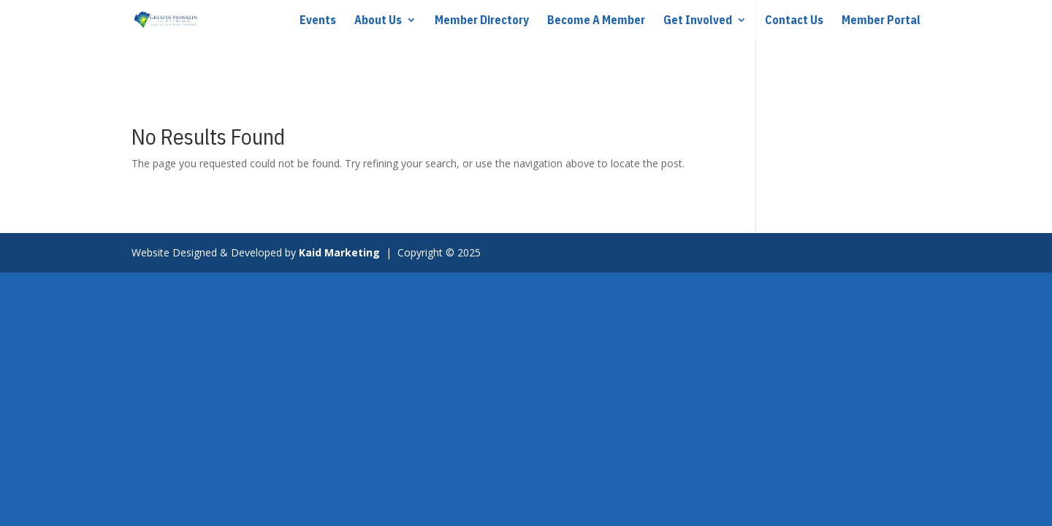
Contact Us (794, 21)
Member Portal (881, 21)
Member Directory (482, 21)
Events (318, 21)
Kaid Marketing (341, 252)
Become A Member (596, 21)
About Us (378, 21)
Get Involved (697, 21)
